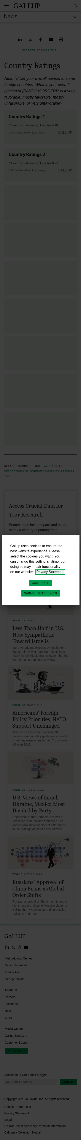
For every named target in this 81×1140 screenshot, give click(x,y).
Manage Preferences (40, 593)
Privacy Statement (50, 572)
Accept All (40, 583)
